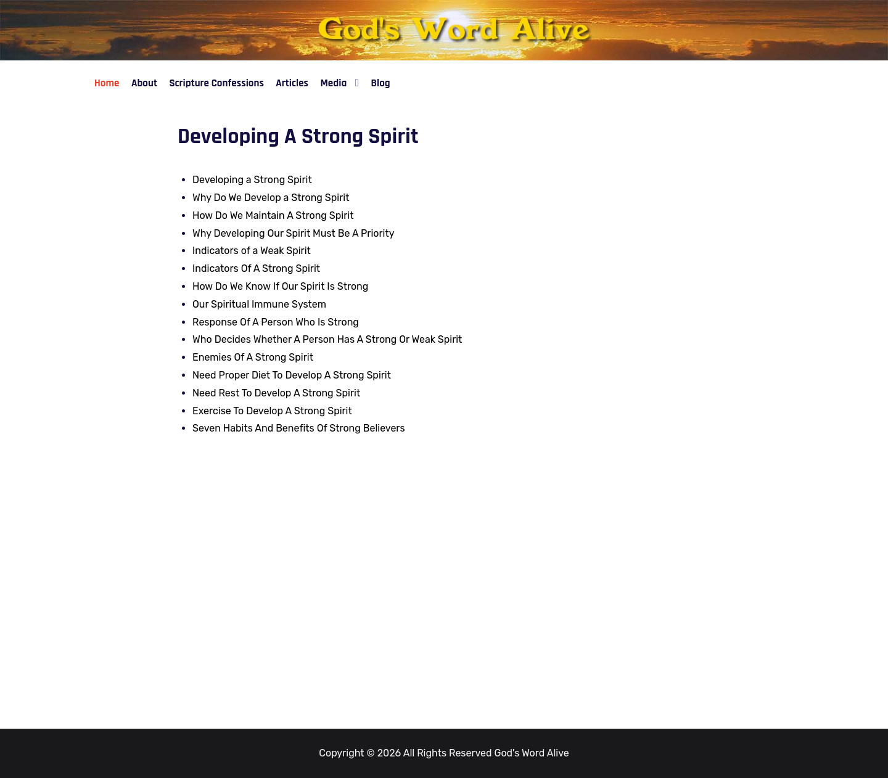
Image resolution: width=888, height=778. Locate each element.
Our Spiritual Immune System (259, 304)
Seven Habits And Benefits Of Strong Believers (298, 428)
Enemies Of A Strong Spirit (252, 357)
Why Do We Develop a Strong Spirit (270, 197)
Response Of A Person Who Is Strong (275, 322)
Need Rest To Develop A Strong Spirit (276, 393)
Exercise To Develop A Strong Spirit (272, 411)
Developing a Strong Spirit (252, 180)
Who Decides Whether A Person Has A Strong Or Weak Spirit (327, 339)
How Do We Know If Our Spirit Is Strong (280, 286)
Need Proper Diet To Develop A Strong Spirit (291, 375)
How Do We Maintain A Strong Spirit (272, 215)
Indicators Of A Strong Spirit (256, 268)
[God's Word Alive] (444, 29)
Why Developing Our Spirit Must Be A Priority (293, 233)
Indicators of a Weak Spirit (251, 250)
